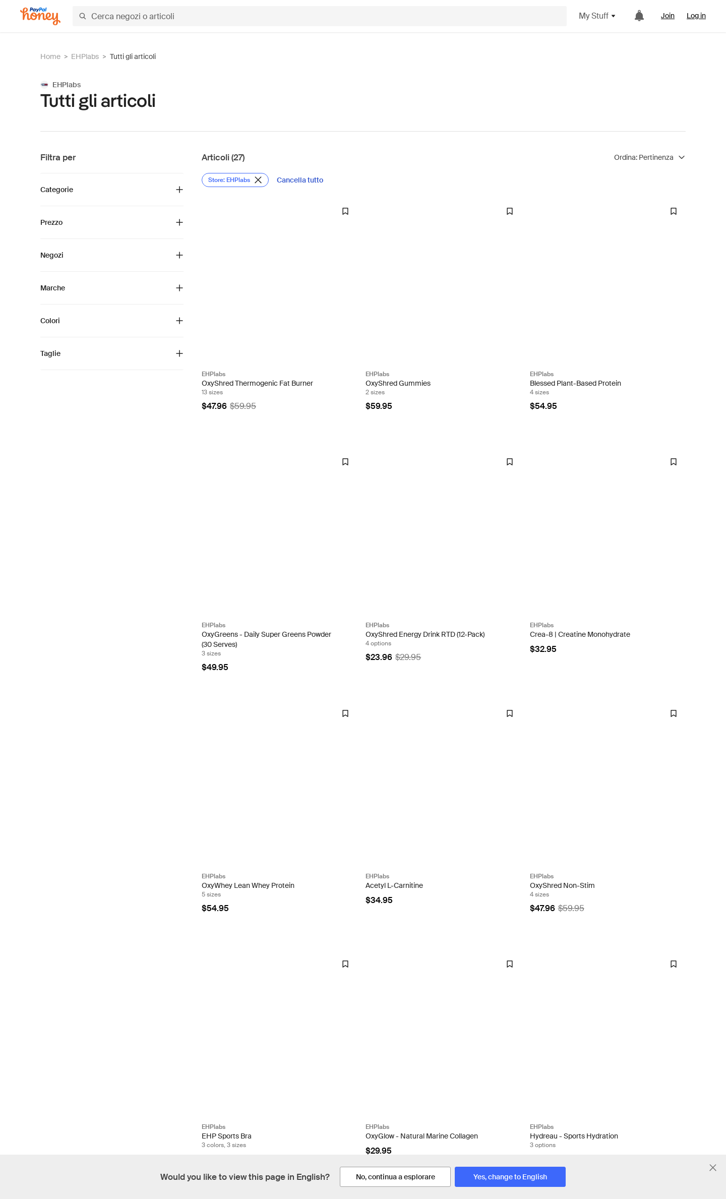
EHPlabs (85, 56)
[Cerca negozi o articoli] (320, 16)
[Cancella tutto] (300, 180)
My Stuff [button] (598, 16)
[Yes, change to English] (510, 1177)
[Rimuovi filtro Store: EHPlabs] (235, 180)
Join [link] (668, 15)
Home (50, 56)
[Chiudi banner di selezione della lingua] (713, 1168)
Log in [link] (696, 15)
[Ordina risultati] (650, 157)
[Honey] (40, 16)
